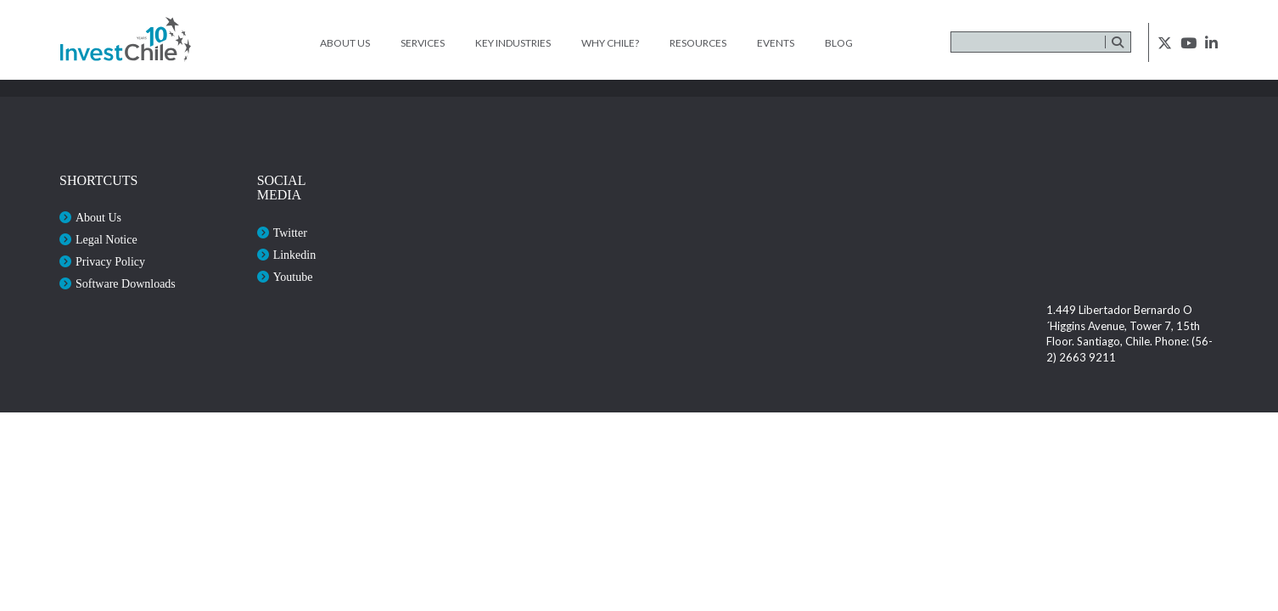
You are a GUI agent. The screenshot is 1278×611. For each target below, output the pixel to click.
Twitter (290, 233)
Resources (698, 42)
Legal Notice (106, 239)
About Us (345, 42)
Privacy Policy (110, 261)
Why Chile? (610, 42)
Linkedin (295, 255)
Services (423, 42)
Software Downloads (126, 283)
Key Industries (513, 42)
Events (775, 42)
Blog (839, 42)
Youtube (293, 277)
